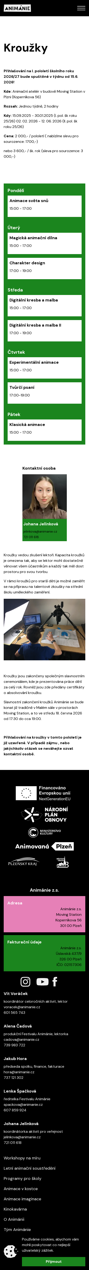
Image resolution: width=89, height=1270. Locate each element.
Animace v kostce (21, 1188)
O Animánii (14, 1219)
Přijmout (54, 1261)
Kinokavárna (15, 1209)
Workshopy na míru (22, 1158)
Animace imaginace (22, 1199)
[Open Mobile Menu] (81, 8)
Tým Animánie (17, 1229)
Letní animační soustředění (29, 1168)
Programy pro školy (22, 1178)
